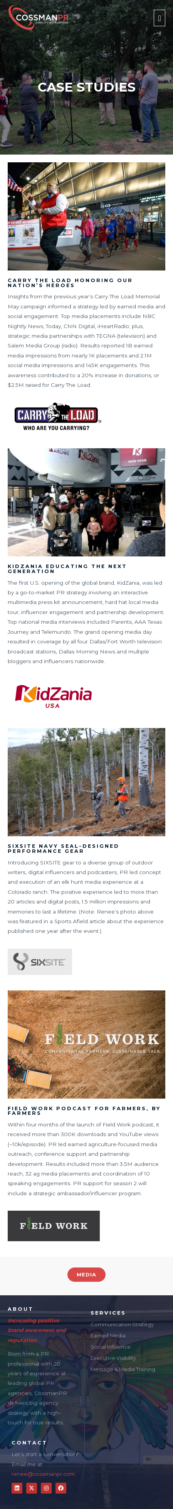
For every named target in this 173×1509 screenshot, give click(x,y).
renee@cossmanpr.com (43, 1474)
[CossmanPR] (38, 18)
